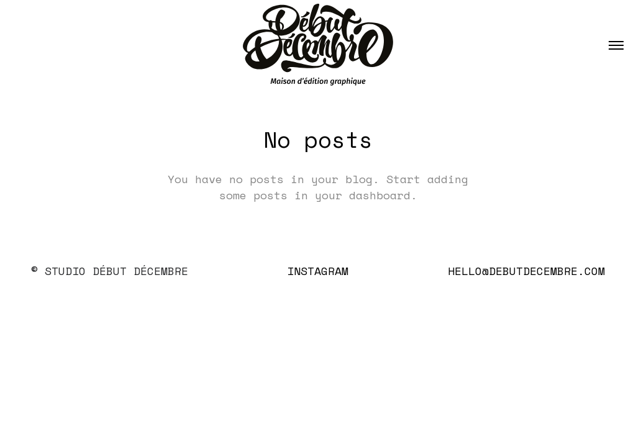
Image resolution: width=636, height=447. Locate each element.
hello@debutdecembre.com (526, 271)
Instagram (317, 271)
